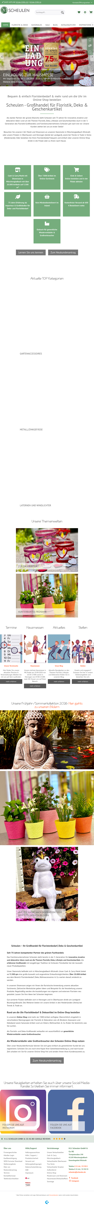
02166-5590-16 (35, 2)
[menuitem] (50, 12)
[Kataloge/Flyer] (68, 24)
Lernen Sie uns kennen (30, 252)
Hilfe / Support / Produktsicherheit (31, 1156)
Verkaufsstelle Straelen (55, 1167)
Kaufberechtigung (10, 1158)
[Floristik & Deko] (19, 24)
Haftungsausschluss (32, 1152)
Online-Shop (51, 1173)
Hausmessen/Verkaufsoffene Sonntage (57, 1180)
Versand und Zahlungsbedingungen (33, 1162)
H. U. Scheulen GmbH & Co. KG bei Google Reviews (27, 1139)
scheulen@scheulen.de (77, 1172)
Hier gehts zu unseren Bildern (58, 705)
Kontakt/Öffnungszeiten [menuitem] (81, 2)
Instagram (74, 1181)
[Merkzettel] (78, 12)
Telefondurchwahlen (11, 1178)
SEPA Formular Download (13, 1161)
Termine (7, 1173)
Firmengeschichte (10, 1152)
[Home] (5, 24)
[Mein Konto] (84, 12)
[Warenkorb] (90, 12)
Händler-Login (9, 1155)
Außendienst (51, 1170)
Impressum (29, 1173)
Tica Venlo (51, 1164)
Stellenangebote (10, 1164)
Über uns (7, 1167)
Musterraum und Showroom (57, 1176)
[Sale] (47, 24)
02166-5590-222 (22, 2)
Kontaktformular (10, 1176)
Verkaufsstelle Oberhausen (56, 1161)
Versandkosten (53, 1195)
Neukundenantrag (10, 1170)
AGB (26, 1170)
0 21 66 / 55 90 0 (81, 1166)
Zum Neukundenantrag (63, 252)
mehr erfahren (59, 681)
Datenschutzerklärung (33, 1167)
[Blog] (55, 24)
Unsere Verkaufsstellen (55, 1152)
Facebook (73, 1178)
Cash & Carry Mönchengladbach (53, 1156)
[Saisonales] (36, 24)
